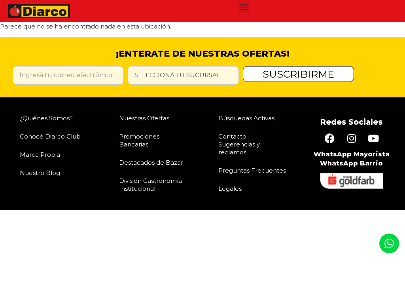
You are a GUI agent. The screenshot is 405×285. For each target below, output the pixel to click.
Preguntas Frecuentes (252, 170)
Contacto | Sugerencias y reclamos (239, 144)
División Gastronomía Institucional (150, 184)
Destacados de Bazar (151, 162)
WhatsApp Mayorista (352, 154)
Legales (230, 188)
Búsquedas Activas (246, 118)
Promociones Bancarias (139, 140)
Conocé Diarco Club (50, 136)
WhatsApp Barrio (351, 163)
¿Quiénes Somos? (46, 118)
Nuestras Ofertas (144, 118)
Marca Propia (40, 154)
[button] (243, 6)
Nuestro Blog (40, 173)
